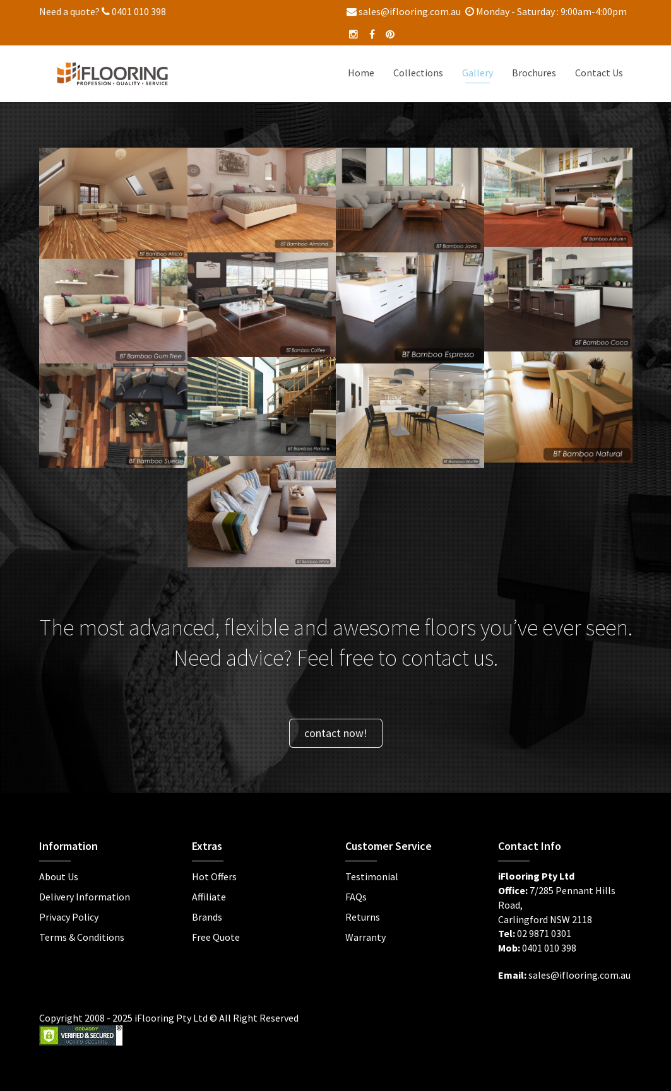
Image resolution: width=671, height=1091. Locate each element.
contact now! (335, 733)
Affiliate (209, 896)
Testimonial (371, 876)
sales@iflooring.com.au (404, 11)
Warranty (365, 937)
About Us (58, 876)
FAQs (356, 896)
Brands (207, 917)
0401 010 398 (134, 11)
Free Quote (216, 937)
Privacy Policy (68, 917)
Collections (418, 72)
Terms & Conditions (81, 937)
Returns (362, 917)
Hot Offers (214, 876)
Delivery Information (84, 896)
